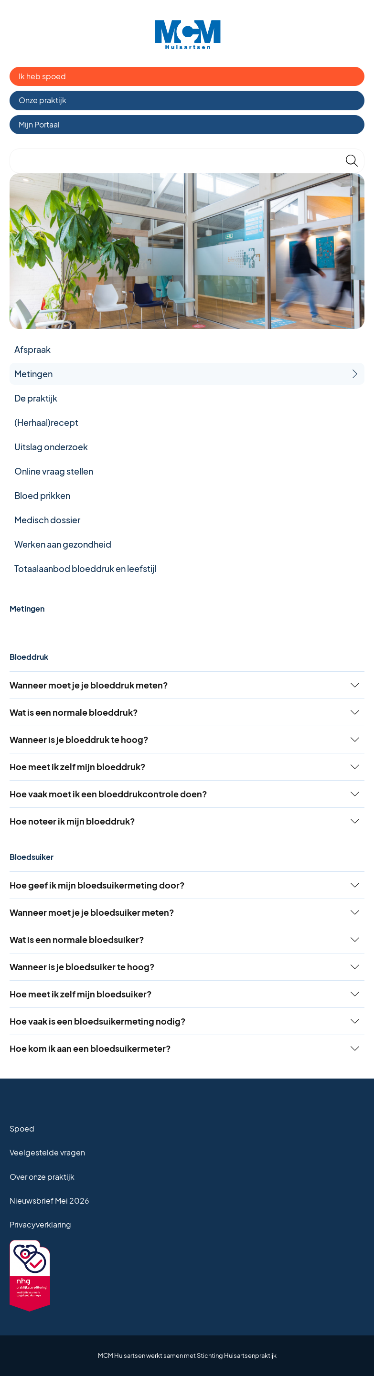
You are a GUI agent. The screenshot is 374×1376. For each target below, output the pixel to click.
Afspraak (32, 349)
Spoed (22, 1128)
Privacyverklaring (40, 1224)
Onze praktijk (42, 100)
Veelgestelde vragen (47, 1152)
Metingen (33, 373)
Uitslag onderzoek (51, 446)
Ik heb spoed (42, 76)
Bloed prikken (42, 495)
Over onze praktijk (42, 1177)
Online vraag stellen (53, 471)
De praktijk (35, 397)
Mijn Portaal (39, 124)
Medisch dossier (47, 519)
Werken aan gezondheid (62, 544)
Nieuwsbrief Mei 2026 (49, 1201)
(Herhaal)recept (46, 422)
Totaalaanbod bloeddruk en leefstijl (85, 568)
